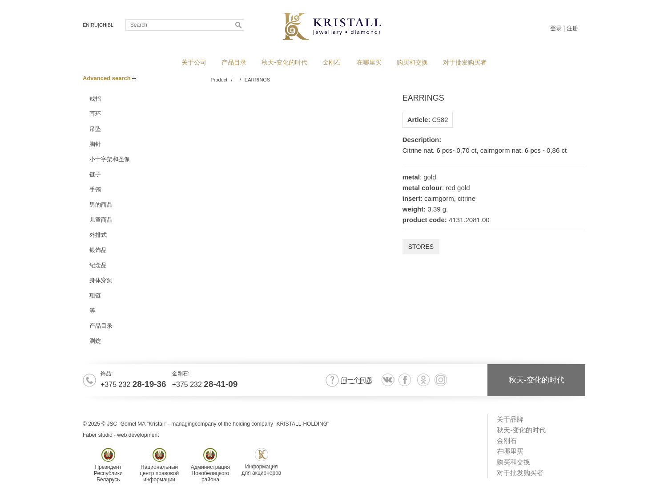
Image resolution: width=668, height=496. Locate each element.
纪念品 (98, 265)
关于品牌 (510, 419)
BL (110, 25)
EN (86, 25)
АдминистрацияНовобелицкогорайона (210, 465)
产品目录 (233, 62)
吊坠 (95, 129)
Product (219, 79)
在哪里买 (369, 62)
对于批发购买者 (465, 62)
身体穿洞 (101, 280)
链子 (95, 174)
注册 (572, 28)
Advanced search (109, 78)
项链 (95, 295)
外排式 (98, 235)
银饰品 (98, 250)
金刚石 (331, 62)
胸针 (95, 144)
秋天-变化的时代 (284, 62)
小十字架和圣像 (109, 159)
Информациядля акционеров (261, 462)
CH (102, 25)
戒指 (95, 98)
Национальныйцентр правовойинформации (159, 465)
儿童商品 (101, 219)
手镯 (95, 189)
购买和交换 (412, 62)
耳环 (95, 113)
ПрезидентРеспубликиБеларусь (108, 465)
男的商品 (101, 204)
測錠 (95, 340)
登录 (556, 28)
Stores (421, 246)
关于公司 (193, 62)
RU (94, 25)
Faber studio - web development (121, 435)
